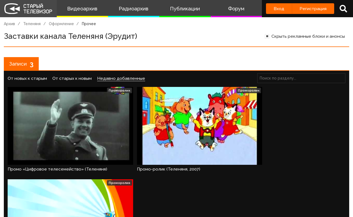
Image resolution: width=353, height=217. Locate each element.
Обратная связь (112, 208)
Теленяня (32, 24)
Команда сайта (46, 208)
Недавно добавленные (121, 79)
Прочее (89, 24)
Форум (236, 8)
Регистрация (313, 8)
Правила (79, 208)
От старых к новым (72, 79)
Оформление (61, 24)
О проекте (12, 208)
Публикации (185, 8)
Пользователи (152, 208)
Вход (279, 8)
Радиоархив (133, 8)
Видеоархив (82, 8)
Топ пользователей (197, 208)
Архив (9, 24)
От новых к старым (27, 79)
